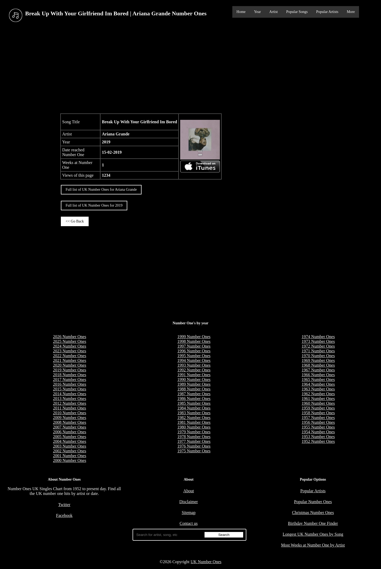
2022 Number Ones (69, 355)
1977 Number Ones (193, 441)
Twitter (64, 504)
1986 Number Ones (193, 398)
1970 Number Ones (318, 355)
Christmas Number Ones (313, 512)
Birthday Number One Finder (313, 523)
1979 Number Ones (193, 432)
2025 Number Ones (69, 341)
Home (241, 12)
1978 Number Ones (193, 436)
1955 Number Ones (318, 427)
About (188, 491)
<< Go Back (75, 221)
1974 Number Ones (318, 336)
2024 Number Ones (69, 346)
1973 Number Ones (318, 341)
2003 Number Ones (69, 446)
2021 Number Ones (69, 360)
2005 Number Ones (69, 436)
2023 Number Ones (69, 351)
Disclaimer (188, 501)
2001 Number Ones (69, 455)
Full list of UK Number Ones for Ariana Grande (101, 190)
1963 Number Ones (318, 389)
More (351, 12)
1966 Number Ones (318, 374)
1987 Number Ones (193, 394)
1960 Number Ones (318, 403)
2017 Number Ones (69, 379)
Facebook (64, 515)
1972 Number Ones (318, 346)
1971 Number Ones (318, 351)
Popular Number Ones (313, 501)
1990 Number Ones (193, 379)
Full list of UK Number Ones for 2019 (94, 205)
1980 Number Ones (193, 427)
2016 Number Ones (69, 384)
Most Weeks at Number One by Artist (313, 545)
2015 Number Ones (69, 389)
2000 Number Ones (69, 460)
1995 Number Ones (193, 355)
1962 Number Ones (318, 394)
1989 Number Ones (193, 384)
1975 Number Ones (193, 451)
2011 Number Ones (69, 408)
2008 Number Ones (69, 422)
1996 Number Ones (193, 351)
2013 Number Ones (69, 398)
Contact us (189, 523)
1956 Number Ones (318, 422)
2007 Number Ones (69, 427)
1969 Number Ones (318, 360)
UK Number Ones (205, 561)
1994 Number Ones (193, 360)
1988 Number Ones (193, 389)
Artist (273, 12)
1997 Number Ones (193, 346)
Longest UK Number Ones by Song (313, 534)
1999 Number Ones (193, 336)
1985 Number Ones (193, 403)
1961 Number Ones (318, 398)
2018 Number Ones (69, 374)
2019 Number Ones (69, 370)
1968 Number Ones (318, 365)
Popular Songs (297, 12)
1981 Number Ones (193, 422)
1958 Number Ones (318, 413)
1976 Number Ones (193, 446)
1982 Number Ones (193, 417)
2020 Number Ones (69, 365)
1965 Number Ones (318, 379)
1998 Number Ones (193, 341)
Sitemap (189, 512)
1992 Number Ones (193, 370)
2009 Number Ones (69, 417)
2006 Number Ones (69, 432)
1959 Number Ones (318, 408)
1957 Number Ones (318, 417)
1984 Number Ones (193, 408)
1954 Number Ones (318, 432)
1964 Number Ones (318, 384)
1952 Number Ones (318, 441)
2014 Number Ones (69, 394)
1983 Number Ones (193, 413)
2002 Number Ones (69, 451)
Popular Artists (327, 12)
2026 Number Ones (69, 336)
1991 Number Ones (193, 374)
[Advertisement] (190, 68)
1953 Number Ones (318, 436)
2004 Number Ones (69, 441)
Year (257, 12)
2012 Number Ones (69, 403)
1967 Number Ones (318, 370)
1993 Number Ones (193, 365)
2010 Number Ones (69, 413)
